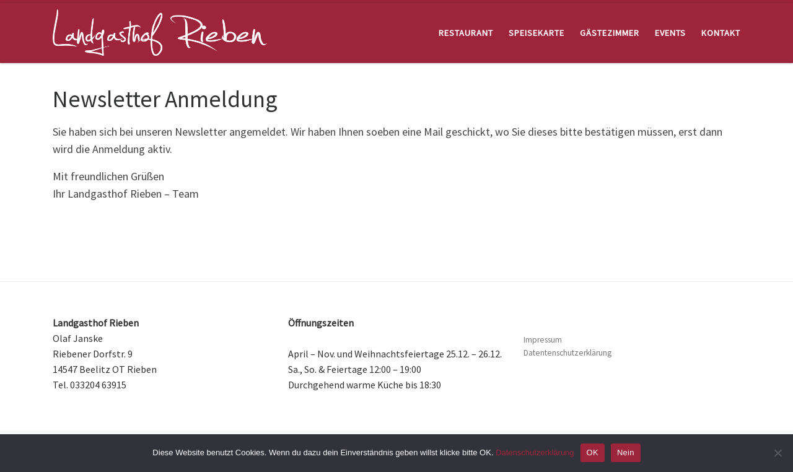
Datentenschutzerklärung (567, 352)
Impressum (543, 339)
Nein (625, 452)
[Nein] (777, 453)
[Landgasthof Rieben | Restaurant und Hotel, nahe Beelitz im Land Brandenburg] (160, 31)
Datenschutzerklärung (535, 452)
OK (592, 452)
